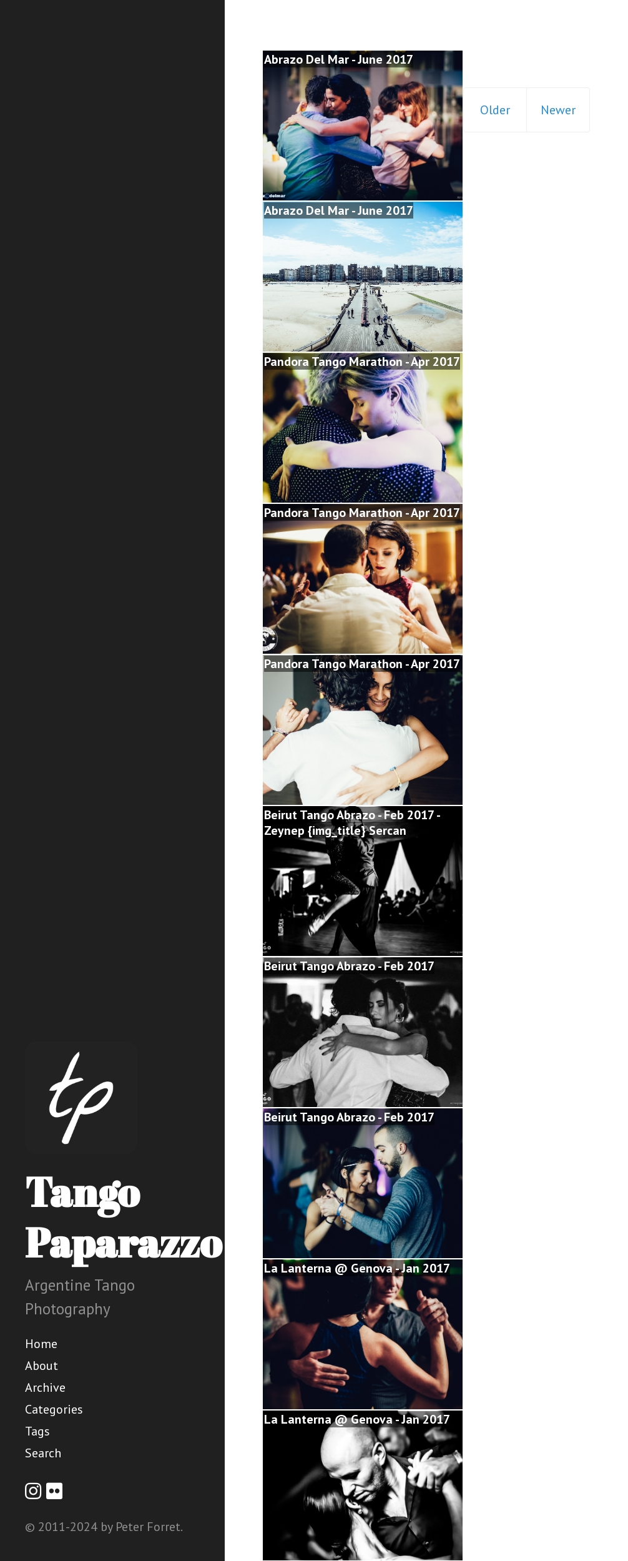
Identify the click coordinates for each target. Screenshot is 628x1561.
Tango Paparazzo (123, 1216)
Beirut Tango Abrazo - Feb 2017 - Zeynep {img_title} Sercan (352, 823)
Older (495, 110)
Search (43, 1453)
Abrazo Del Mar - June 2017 (338, 59)
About (41, 1365)
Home (41, 1344)
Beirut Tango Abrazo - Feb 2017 (349, 966)
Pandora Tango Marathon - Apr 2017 (362, 361)
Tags (37, 1431)
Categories (54, 1409)
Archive (45, 1387)
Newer (558, 110)
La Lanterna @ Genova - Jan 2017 (357, 1268)
